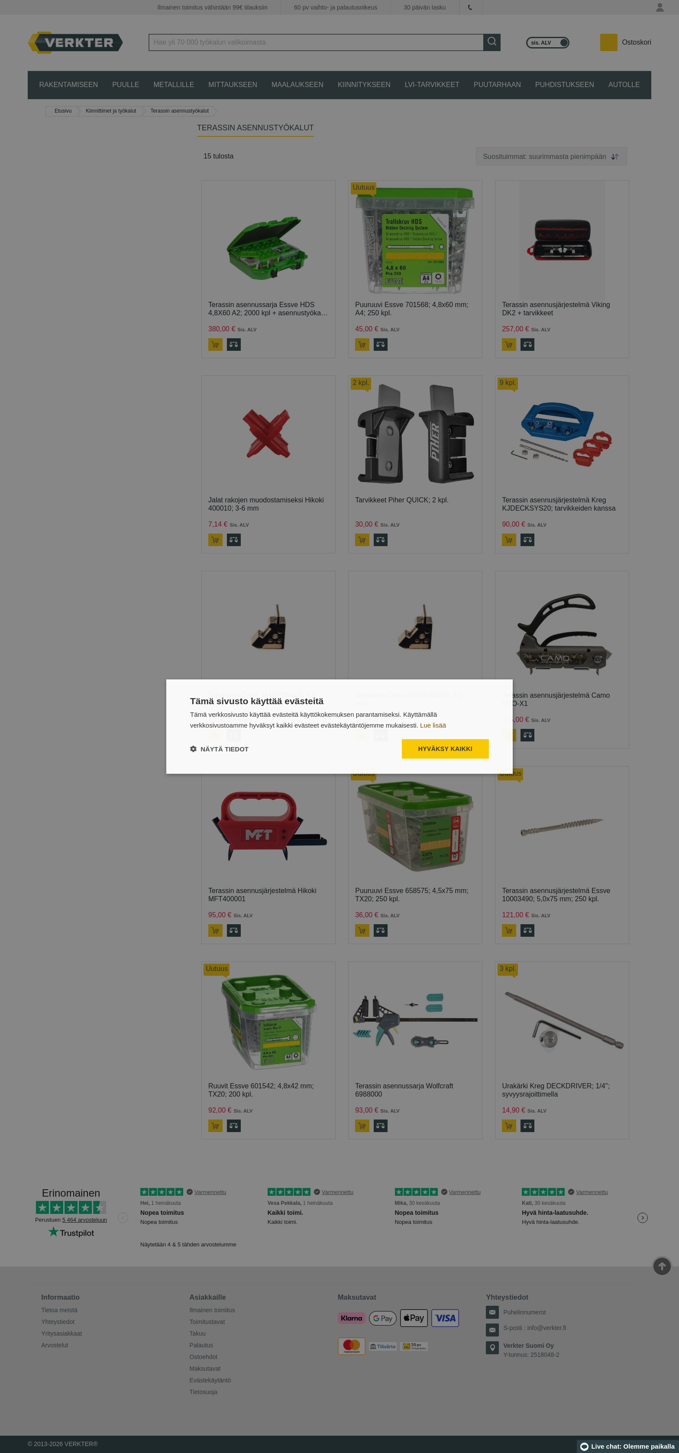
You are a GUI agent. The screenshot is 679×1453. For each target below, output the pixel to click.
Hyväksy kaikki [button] (445, 748)
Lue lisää (433, 724)
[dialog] (339, 726)
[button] (219, 749)
